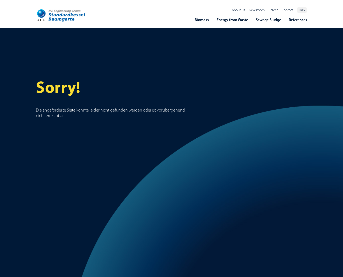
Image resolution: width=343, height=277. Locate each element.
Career (273, 10)
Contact (287, 10)
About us (238, 10)
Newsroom (257, 10)
